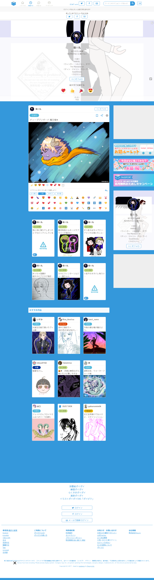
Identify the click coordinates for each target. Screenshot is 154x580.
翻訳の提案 (13, 530)
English (5, 533)
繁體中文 (6, 545)
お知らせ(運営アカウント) (106, 533)
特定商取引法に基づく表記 (75, 540)
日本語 (5, 552)
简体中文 (6, 542)
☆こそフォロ (77, 79)
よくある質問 (102, 538)
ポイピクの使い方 (40, 535)
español (6, 535)
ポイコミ (100, 547)
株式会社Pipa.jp (135, 533)
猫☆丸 (77, 47)
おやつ (50, 194)
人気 (42, 194)
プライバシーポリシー (74, 538)
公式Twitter (101, 535)
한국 (4, 540)
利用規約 (69, 533)
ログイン (77, 507)
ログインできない (103, 542)
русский (6, 550)
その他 (59, 194)
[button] (15, 563)
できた (34, 115)
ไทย (4, 547)
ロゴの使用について (104, 545)
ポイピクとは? (39, 533)
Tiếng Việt (6, 538)
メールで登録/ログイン (77, 520)
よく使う (33, 194)
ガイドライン (71, 535)
